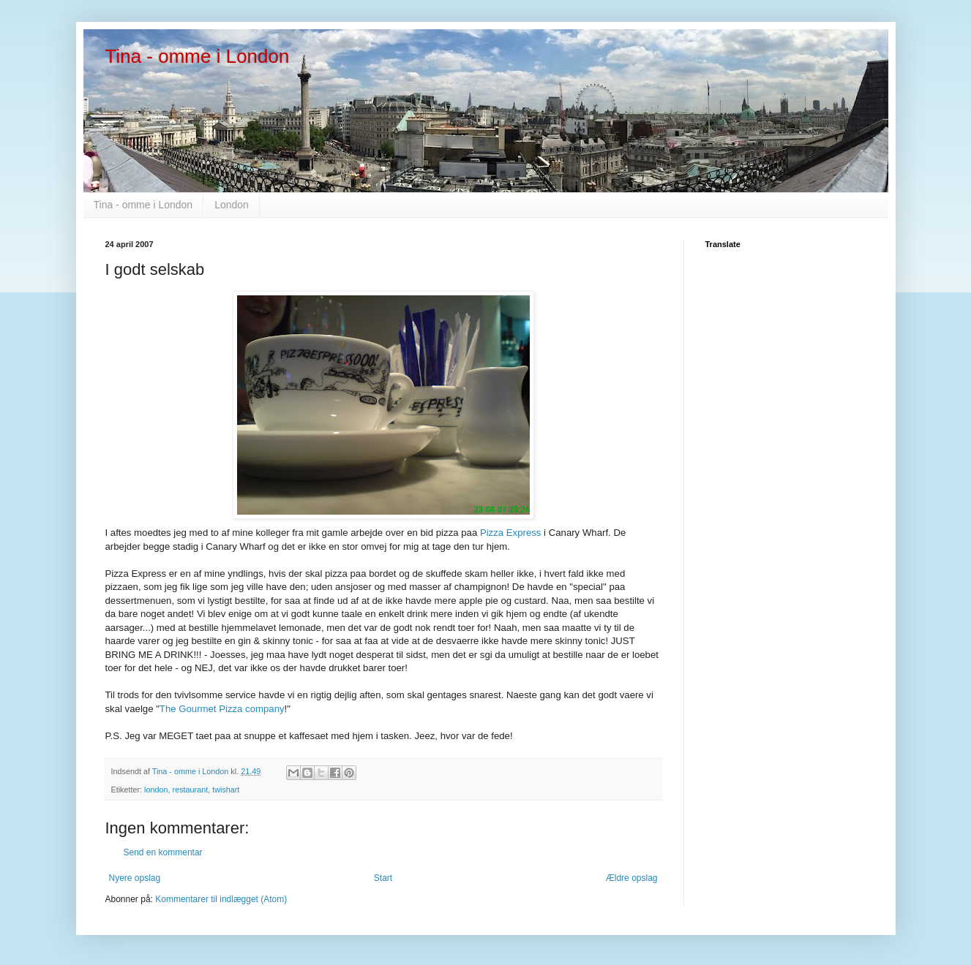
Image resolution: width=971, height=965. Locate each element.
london (156, 789)
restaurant (191, 789)
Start (383, 878)
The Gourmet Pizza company (222, 708)
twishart (225, 789)
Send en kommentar (163, 852)
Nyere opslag (135, 878)
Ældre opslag (632, 878)
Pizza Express (512, 532)
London (231, 205)
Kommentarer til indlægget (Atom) (221, 899)
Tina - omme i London (197, 56)
